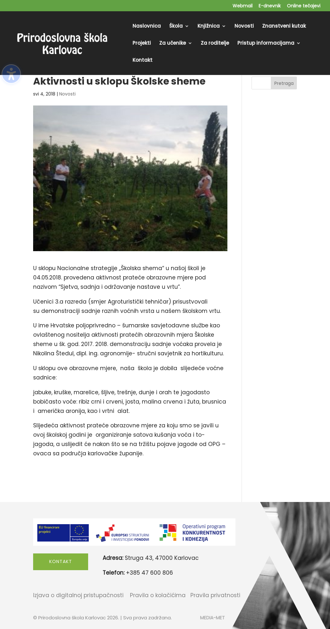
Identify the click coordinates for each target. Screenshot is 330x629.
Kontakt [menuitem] (142, 60)
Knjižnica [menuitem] (208, 26)
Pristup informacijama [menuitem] (265, 43)
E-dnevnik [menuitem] (270, 6)
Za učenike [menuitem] (172, 43)
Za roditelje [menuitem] (215, 43)
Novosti (67, 94)
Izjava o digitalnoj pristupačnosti (78, 595)
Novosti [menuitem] (244, 26)
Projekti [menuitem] (142, 43)
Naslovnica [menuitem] (147, 26)
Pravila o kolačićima (158, 595)
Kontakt (60, 561)
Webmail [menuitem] (242, 6)
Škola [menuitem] (176, 26)
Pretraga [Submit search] (284, 83)
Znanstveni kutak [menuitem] (284, 26)
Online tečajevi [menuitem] (303, 6)
